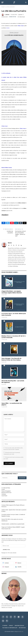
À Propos (4, 625)
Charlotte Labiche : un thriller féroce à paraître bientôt (13, 524)
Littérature (4, 494)
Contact (11, 625)
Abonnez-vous (6, 549)
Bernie (7, 14)
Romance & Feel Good (6, 492)
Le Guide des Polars (6, 487)
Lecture (3, 489)
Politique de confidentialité (9, 627)
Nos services (22, 627)
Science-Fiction (12, 16)
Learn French (4, 495)
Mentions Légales (19, 625)
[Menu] (2, 2)
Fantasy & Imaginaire (6, 491)
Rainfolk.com (20, 631)
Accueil (2, 6)
